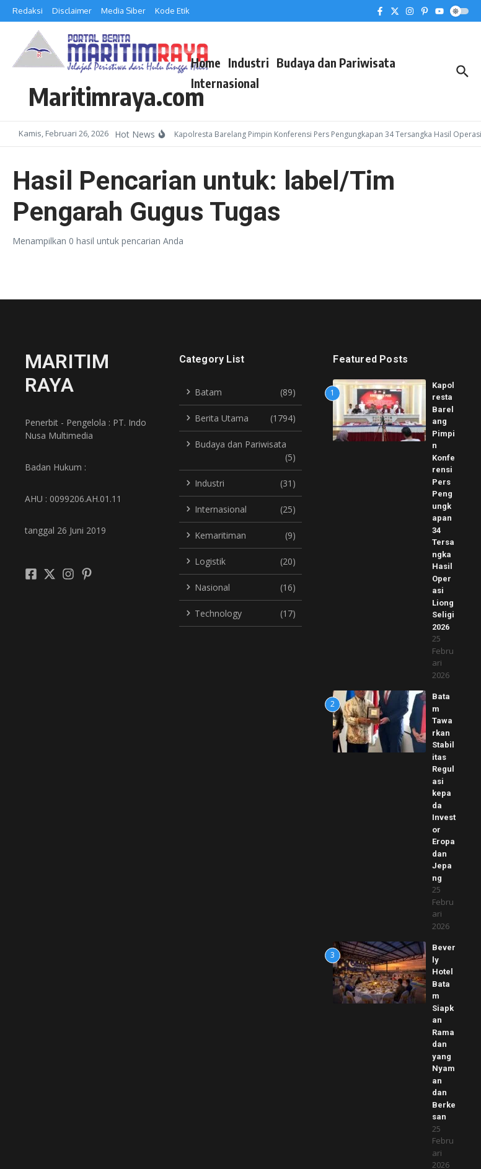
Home (206, 62)
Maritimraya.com (117, 96)
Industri (248, 62)
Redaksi (27, 10)
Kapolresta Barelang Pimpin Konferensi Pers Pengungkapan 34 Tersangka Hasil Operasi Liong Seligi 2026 (443, 506)
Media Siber (123, 10)
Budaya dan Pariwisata (335, 62)
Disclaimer (72, 10)
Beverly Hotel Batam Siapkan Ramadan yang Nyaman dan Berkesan (444, 1032)
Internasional (225, 83)
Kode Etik (172, 10)
